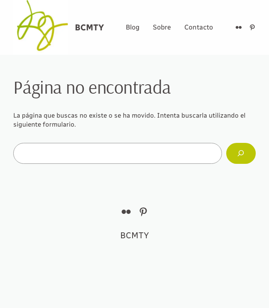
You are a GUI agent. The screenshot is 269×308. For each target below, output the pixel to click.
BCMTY (89, 27)
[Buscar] (241, 153)
